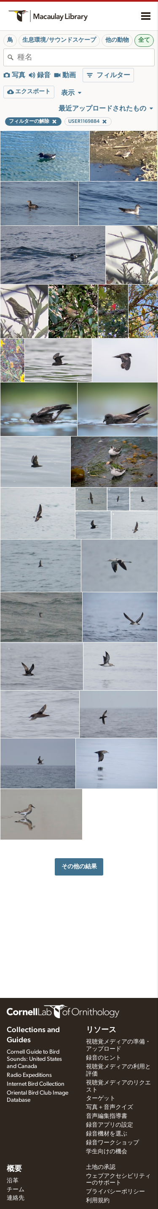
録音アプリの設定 (109, 1125)
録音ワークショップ (112, 1143)
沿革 (13, 1181)
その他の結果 (79, 866)
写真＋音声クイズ (109, 1107)
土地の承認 (100, 1167)
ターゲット (100, 1098)
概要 (14, 1169)
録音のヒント (103, 1058)
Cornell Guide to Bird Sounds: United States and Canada (34, 1059)
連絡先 (15, 1198)
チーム (15, 1190)
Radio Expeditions (29, 1075)
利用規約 (98, 1201)
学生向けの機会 (106, 1152)
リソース (101, 1030)
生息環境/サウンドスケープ (59, 40)
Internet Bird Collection (35, 1084)
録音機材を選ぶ (106, 1134)
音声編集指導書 (106, 1116)
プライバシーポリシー (115, 1192)
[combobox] (85, 57)
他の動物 (117, 40)
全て (144, 40)
